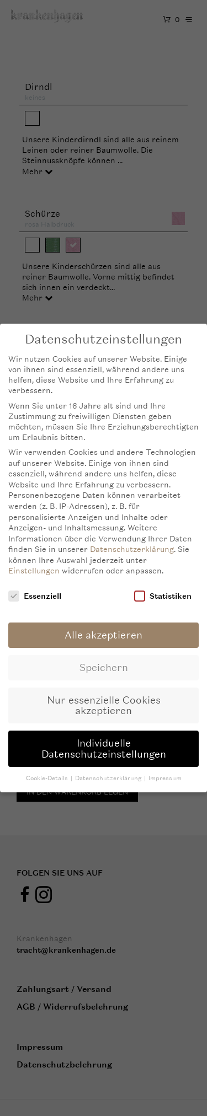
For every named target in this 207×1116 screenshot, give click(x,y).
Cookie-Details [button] (48, 772)
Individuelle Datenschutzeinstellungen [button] (103, 742)
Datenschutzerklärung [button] (109, 772)
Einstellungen (34, 564)
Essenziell (34, 589)
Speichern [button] (103, 661)
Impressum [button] (165, 772)
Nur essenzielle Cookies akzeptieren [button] (104, 699)
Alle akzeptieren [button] (103, 629)
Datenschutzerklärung (132, 543)
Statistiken (163, 589)
